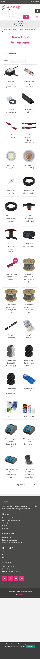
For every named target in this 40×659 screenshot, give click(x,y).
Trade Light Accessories (9, 32)
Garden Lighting (12, 29)
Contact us (5, 555)
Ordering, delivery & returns (11, 572)
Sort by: (6, 61)
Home (4, 29)
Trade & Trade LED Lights (26, 29)
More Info (22, 647)
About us (5, 552)
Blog (3, 557)
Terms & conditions (8, 567)
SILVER (21, 594)
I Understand (30, 647)
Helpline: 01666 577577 (31, 2)
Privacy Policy (6, 569)
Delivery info (5, 2)
